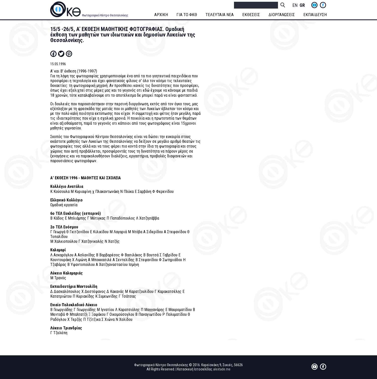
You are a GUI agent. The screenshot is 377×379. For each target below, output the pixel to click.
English (295, 5)
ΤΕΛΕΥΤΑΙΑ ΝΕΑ (220, 14)
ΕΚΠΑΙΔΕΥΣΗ (315, 14)
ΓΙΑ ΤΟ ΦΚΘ (186, 14)
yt (314, 5)
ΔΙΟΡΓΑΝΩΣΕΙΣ (281, 14)
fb (323, 5)
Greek (302, 5)
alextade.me (221, 369)
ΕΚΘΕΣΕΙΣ (251, 14)
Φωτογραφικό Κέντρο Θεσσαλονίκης (105, 15)
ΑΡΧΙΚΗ (161, 14)
